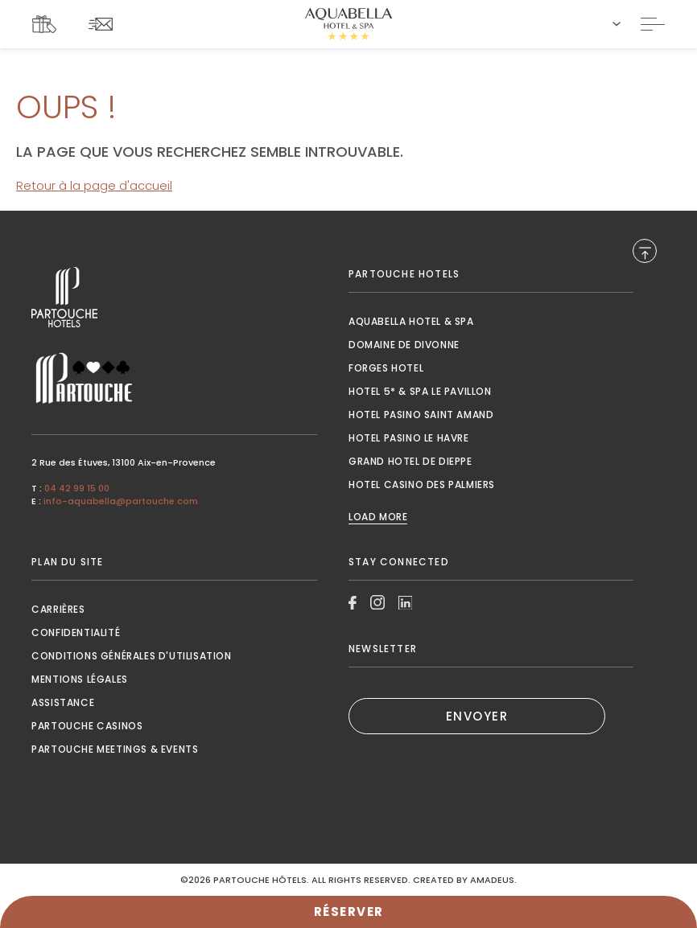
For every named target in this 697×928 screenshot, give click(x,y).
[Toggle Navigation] (653, 24)
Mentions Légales (79, 679)
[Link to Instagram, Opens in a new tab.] (377, 602)
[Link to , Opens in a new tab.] (173, 297)
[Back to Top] (645, 251)
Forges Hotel (385, 368)
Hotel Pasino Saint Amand (420, 414)
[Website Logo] (348, 24)
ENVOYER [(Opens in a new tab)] (477, 716)
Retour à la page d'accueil (94, 185)
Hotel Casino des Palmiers (421, 484)
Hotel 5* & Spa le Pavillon (420, 391)
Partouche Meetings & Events (114, 749)
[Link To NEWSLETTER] (105, 24)
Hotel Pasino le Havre (408, 438)
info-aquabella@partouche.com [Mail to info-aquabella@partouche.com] (120, 501)
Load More (377, 517)
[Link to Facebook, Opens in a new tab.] (352, 603)
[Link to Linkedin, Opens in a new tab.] (405, 603)
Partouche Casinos (86, 726)
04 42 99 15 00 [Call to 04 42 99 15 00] (76, 488)
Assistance (62, 702)
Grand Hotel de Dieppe (410, 461)
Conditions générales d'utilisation (131, 656)
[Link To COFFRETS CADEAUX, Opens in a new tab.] (48, 24)
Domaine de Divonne (404, 344)
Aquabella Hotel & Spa (411, 321)
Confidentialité (75, 632)
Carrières (58, 609)
